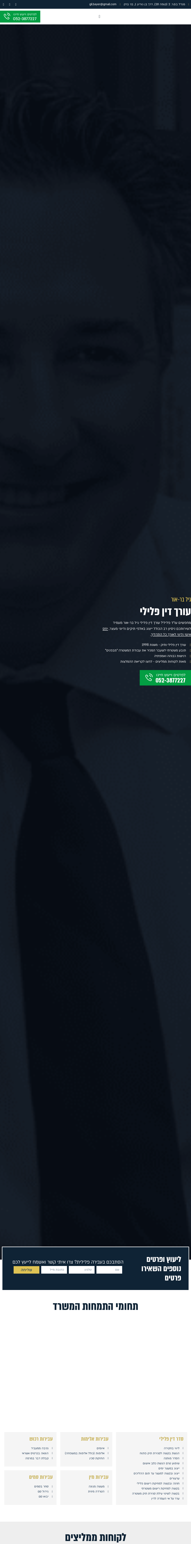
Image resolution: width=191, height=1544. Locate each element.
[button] (99, 17)
